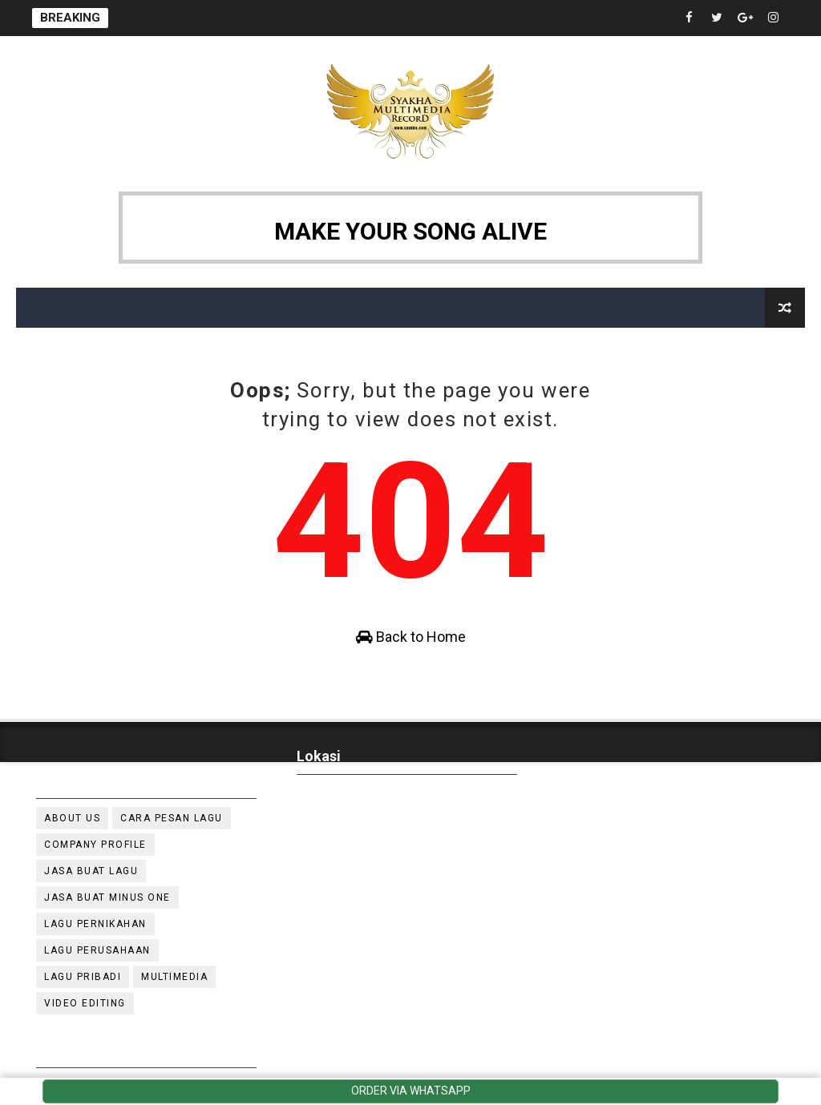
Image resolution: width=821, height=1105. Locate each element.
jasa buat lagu (91, 871)
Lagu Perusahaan (97, 950)
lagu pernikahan (95, 924)
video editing (85, 1003)
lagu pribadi (82, 976)
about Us (72, 818)
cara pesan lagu (171, 818)
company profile (95, 844)
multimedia (174, 976)
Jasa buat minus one (107, 897)
